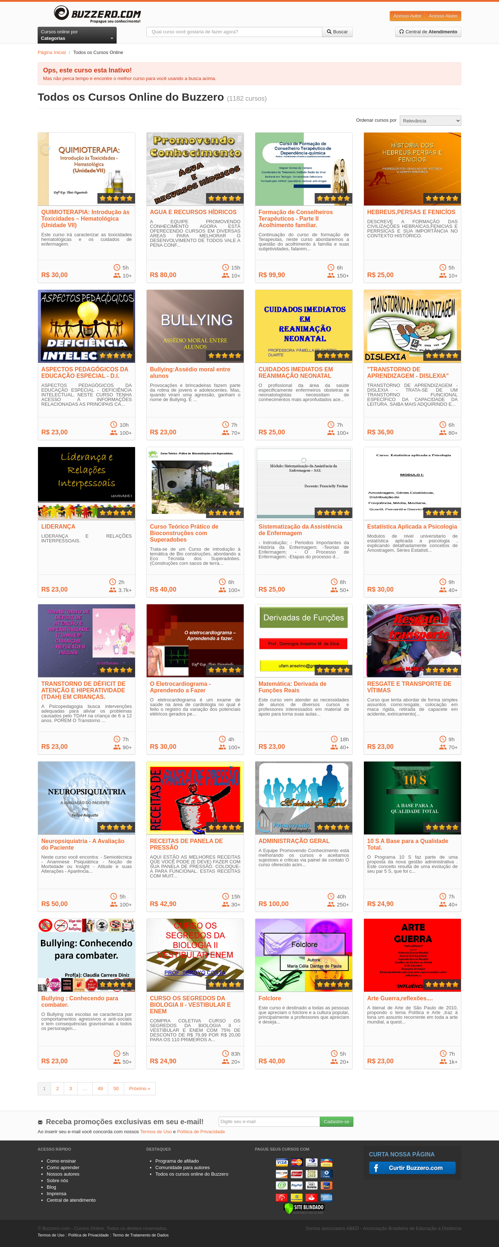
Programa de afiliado (177, 1161)
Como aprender (63, 1167)
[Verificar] (304, 1208)
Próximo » (140, 1088)
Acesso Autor (408, 15)
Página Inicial (52, 52)
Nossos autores (63, 1174)
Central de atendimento (71, 1200)
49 (100, 1088)
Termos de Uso (156, 1131)
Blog (51, 1187)
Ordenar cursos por (376, 120)
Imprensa (56, 1193)
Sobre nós (57, 1180)
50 (115, 1088)
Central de (428, 31)
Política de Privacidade (201, 1131)
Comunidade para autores (182, 1167)
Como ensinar (61, 1161)
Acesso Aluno (443, 15)
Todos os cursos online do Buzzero (191, 1174)
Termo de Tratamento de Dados (141, 1235)
